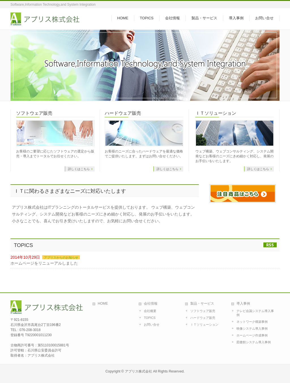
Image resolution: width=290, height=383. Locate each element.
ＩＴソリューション (215, 113)
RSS (270, 244)
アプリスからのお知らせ (61, 257)
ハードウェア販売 (123, 113)
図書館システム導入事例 (253, 342)
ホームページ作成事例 (252, 335)
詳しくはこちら (79, 169)
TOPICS (149, 317)
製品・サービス (202, 303)
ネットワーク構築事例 (252, 321)
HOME (103, 303)
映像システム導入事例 (252, 328)
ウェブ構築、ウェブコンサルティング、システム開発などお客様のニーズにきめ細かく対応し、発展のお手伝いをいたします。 (234, 156)
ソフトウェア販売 (34, 113)
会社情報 (150, 303)
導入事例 (243, 303)
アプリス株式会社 (138, 371)
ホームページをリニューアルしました (44, 263)
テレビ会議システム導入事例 (255, 313)
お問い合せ (151, 324)
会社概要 (150, 311)
